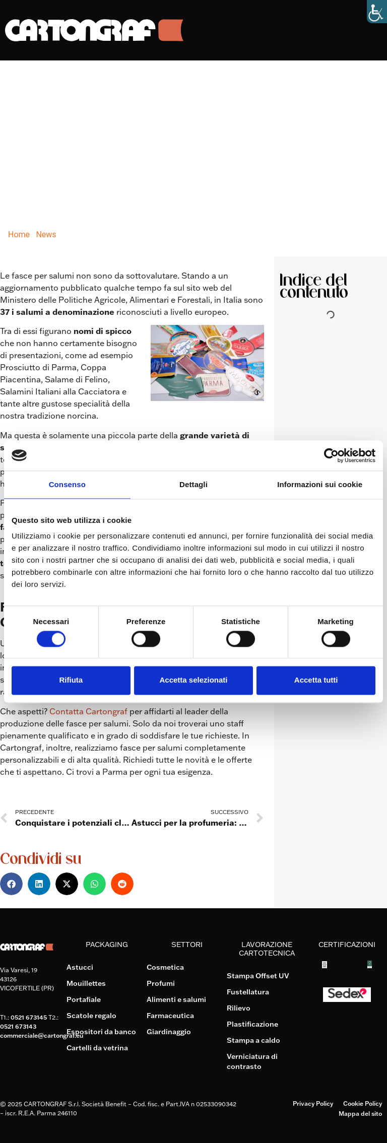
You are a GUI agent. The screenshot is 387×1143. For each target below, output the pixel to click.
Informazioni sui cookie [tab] (319, 484)
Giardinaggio (169, 1031)
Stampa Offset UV (258, 975)
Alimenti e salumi (176, 999)
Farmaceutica (170, 1015)
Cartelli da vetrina (97, 1047)
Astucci (80, 967)
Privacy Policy (313, 1103)
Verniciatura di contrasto (252, 1061)
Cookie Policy (362, 1103)
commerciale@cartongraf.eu (41, 1035)
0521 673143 (18, 1026)
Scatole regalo (91, 1015)
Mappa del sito (360, 1113)
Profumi (161, 983)
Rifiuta (71, 680)
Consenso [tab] (67, 484)
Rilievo (238, 1008)
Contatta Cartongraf (88, 711)
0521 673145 (29, 1017)
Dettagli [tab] (193, 484)
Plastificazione (252, 1024)
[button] (11, 883)
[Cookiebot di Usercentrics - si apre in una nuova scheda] (331, 455)
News (46, 234)
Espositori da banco (101, 1031)
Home (19, 234)
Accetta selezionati (193, 680)
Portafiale (84, 999)
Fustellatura (248, 991)
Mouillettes (86, 983)
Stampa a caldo (253, 1040)
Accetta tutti (316, 680)
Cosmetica (165, 967)
